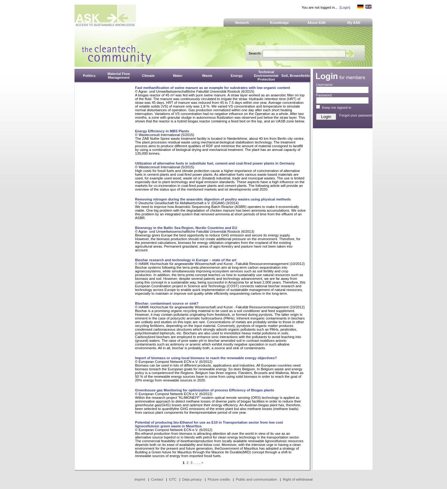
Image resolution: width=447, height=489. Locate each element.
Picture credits (219, 479)
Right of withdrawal (298, 479)
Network (242, 22)
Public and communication (256, 479)
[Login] (345, 7)
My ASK (354, 22)
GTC (172, 479)
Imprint (139, 479)
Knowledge (279, 22)
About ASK (316, 22)
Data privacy (192, 479)
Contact (157, 479)
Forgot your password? (357, 115)
